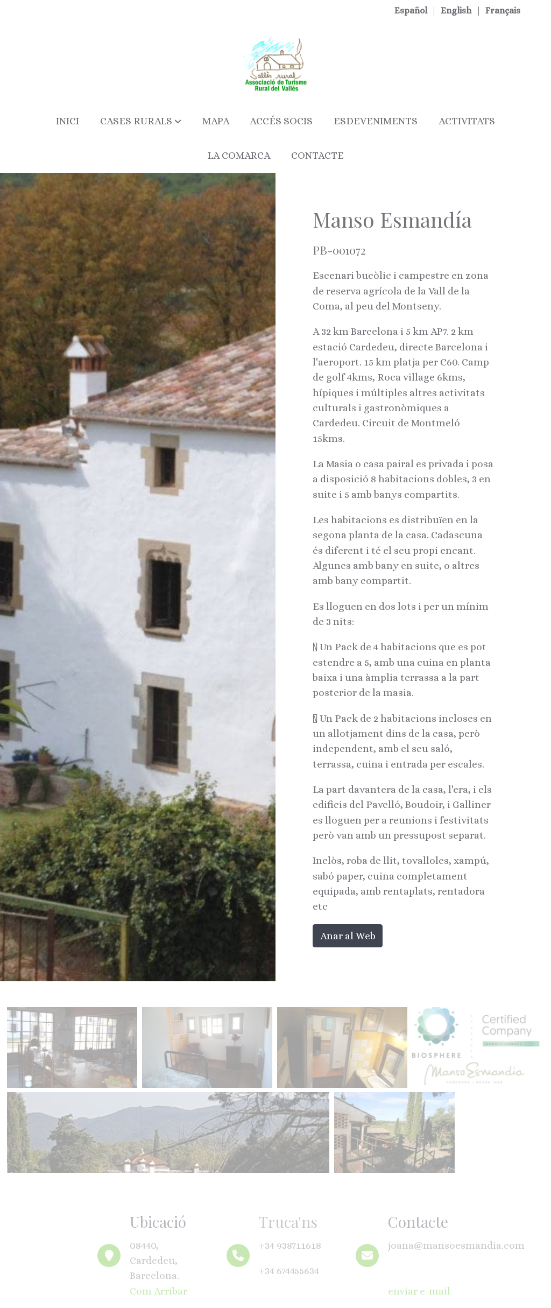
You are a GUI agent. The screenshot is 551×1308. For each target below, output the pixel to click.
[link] (275, 64)
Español (411, 10)
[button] (141, 121)
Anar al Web (348, 935)
